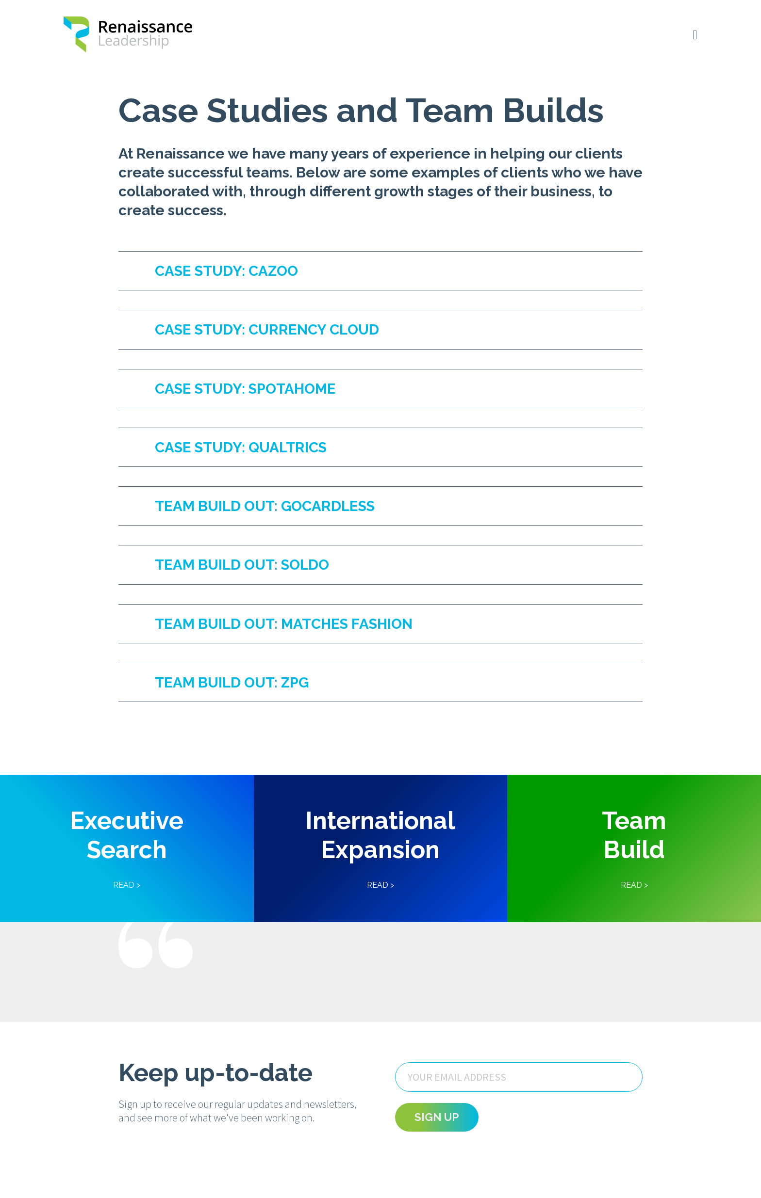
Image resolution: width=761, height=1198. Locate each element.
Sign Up (436, 1143)
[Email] (519, 1103)
